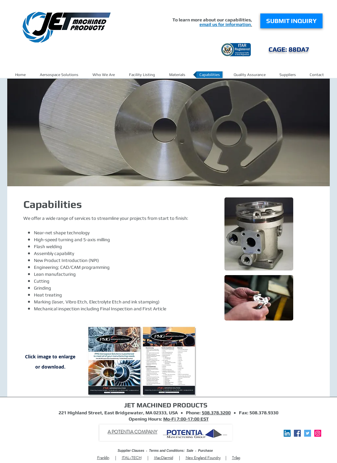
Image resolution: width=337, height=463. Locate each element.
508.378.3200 (216, 412)
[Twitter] (307, 433)
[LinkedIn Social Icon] (287, 433)
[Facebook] (297, 433)
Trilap (236, 458)
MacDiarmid (163, 458)
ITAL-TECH (132, 458)
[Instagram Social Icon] (317, 433)
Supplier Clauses (130, 450)
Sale (190, 450)
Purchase (205, 450)
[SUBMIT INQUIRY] (291, 20)
